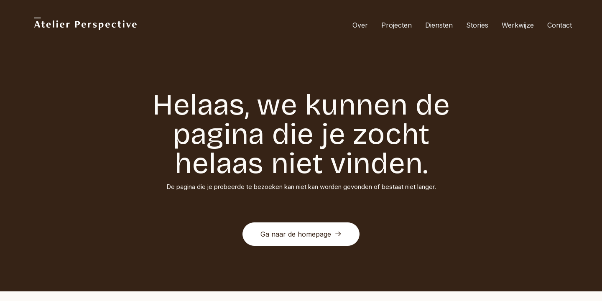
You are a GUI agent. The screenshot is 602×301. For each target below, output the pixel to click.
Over (360, 25)
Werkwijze (518, 25)
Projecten (396, 25)
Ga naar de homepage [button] (301, 234)
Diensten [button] (439, 25)
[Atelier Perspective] (85, 24)
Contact (559, 25)
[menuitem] (363, 25)
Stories (477, 25)
